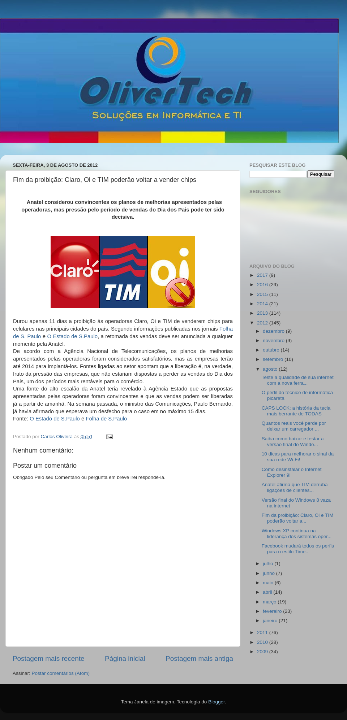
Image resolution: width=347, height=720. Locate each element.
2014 (263, 303)
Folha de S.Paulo (106, 419)
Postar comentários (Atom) (61, 673)
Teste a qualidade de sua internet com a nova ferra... (298, 380)
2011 (263, 632)
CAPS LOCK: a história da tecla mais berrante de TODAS (296, 410)
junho (269, 573)
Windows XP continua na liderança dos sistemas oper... (297, 533)
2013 (263, 313)
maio (269, 582)
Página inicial (125, 658)
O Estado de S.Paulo (72, 336)
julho (268, 563)
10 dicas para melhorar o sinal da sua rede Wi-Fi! (298, 456)
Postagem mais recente (48, 658)
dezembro (274, 331)
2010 (263, 642)
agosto (271, 369)
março (270, 602)
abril (268, 592)
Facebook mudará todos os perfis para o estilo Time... (298, 548)
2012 (263, 323)
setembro (273, 359)
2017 (263, 275)
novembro (274, 340)
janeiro (271, 620)
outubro (272, 350)
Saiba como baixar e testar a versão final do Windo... (293, 441)
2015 (263, 294)
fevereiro (273, 611)
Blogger (216, 701)
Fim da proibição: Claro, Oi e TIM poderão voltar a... (298, 518)
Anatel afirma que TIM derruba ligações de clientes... (295, 487)
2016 (263, 284)
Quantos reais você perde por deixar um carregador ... (294, 426)
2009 (263, 651)
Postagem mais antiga (199, 658)
